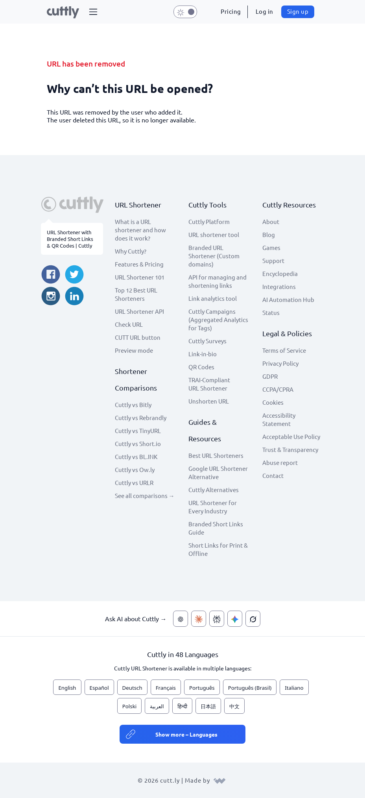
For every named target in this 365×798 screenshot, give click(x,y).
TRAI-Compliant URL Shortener (209, 384)
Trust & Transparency (290, 449)
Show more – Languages (186, 734)
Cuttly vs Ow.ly (135, 469)
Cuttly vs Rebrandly (140, 417)
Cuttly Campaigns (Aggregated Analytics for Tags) (218, 319)
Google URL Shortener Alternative (218, 472)
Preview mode (134, 350)
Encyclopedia (280, 273)
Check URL (129, 324)
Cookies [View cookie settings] (273, 402)
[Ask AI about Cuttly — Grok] (252, 619)
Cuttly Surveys (207, 340)
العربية (157, 706)
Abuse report (280, 462)
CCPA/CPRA (277, 389)
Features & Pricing (139, 264)
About (270, 221)
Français (166, 687)
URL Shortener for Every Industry (212, 507)
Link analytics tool (212, 298)
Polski (129, 706)
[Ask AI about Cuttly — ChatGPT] (180, 619)
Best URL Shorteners (215, 455)
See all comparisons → (145, 495)
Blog (268, 234)
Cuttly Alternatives (213, 489)
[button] (93, 12)
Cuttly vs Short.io (138, 443)
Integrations (279, 286)
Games (271, 247)
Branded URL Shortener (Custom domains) (214, 256)
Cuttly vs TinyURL (138, 430)
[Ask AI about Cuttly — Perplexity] (216, 619)
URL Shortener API (139, 311)
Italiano (294, 687)
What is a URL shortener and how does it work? (140, 230)
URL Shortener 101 (139, 277)
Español (99, 687)
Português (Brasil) (250, 687)
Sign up (298, 11)
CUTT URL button (137, 337)
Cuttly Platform (209, 221)
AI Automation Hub (288, 299)
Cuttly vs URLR (134, 482)
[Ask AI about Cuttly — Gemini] (234, 619)
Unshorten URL (208, 401)
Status (271, 312)
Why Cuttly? (130, 251)
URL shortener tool (213, 234)
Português (202, 687)
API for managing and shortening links (217, 281)
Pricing (231, 11)
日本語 (208, 706)
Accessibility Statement (278, 419)
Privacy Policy (280, 363)
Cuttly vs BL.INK (136, 456)
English (67, 687)
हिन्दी (182, 706)
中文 (234, 706)
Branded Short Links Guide (215, 528)
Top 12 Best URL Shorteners (136, 294)
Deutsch (132, 687)
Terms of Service (284, 350)
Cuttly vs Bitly (133, 404)
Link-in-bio (202, 353)
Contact (273, 475)
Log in (264, 11)
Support (273, 260)
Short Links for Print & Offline (218, 549)
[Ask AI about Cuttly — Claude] (198, 619)
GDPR (270, 376)
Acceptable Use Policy (291, 436)
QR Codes (201, 366)
